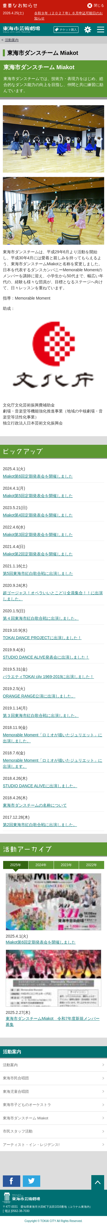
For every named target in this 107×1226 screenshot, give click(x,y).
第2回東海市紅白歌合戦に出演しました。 (40, 824)
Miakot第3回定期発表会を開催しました (38, 534)
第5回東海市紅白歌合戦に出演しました (38, 573)
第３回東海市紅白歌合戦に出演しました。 (41, 715)
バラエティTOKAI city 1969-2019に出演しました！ (48, 676)
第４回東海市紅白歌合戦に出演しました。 (41, 618)
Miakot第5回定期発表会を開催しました (38, 495)
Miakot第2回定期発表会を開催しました (38, 554)
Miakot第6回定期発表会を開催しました (38, 476)
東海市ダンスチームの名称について (35, 805)
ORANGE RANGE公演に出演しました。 (39, 696)
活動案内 (12, 40)
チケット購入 (66, 29)
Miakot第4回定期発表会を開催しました (38, 515)
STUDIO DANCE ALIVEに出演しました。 (40, 786)
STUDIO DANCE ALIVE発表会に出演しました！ (46, 657)
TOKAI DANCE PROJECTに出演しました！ (42, 637)
